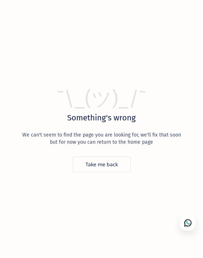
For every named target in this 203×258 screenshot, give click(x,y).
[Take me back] (102, 164)
